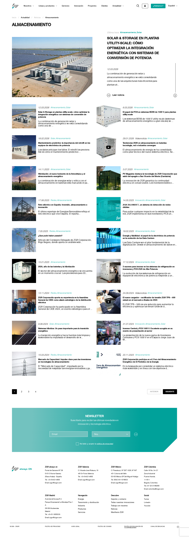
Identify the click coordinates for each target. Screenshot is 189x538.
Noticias (37, 17)
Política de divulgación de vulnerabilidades (134, 530)
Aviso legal (75, 530)
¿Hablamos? (158, 6)
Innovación (78, 6)
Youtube (147, 508)
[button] (137, 6)
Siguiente (169, 392)
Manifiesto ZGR (117, 514)
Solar (140, 32)
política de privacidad (105, 444)
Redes (53, 200)
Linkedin (147, 504)
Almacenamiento (128, 32)
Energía (81, 501)
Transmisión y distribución (88, 504)
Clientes (104, 6)
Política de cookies (105, 530)
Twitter (146, 501)
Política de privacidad (53, 530)
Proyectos (92, 6)
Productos (82, 511)
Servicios (65, 6)
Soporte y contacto (118, 501)
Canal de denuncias (158, 530)
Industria (81, 508)
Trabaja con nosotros (119, 508)
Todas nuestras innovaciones (122, 504)
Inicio (14, 17)
